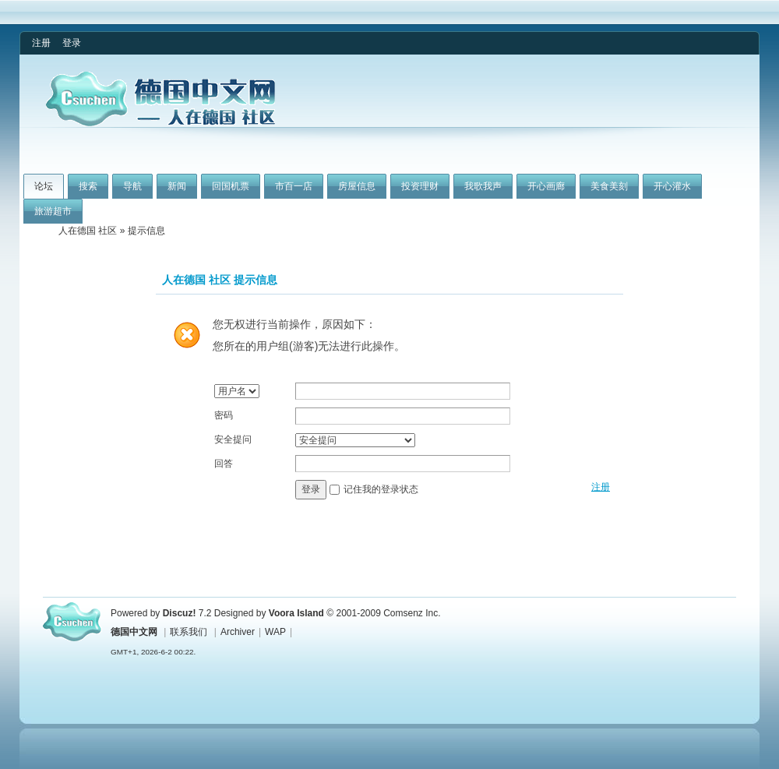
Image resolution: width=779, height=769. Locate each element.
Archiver (237, 631)
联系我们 (188, 631)
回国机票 (230, 186)
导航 (132, 186)
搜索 (88, 186)
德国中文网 (134, 631)
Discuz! (179, 613)
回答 (223, 463)
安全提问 (233, 439)
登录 (71, 42)
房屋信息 (356, 186)
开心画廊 (546, 186)
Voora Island (296, 613)
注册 (41, 42)
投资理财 (420, 186)
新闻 (176, 186)
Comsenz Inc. (411, 613)
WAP (275, 631)
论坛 (43, 186)
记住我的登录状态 (381, 489)
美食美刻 (609, 186)
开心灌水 (672, 186)
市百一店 (293, 186)
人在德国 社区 (87, 230)
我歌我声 (483, 186)
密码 (223, 415)
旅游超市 (53, 211)
